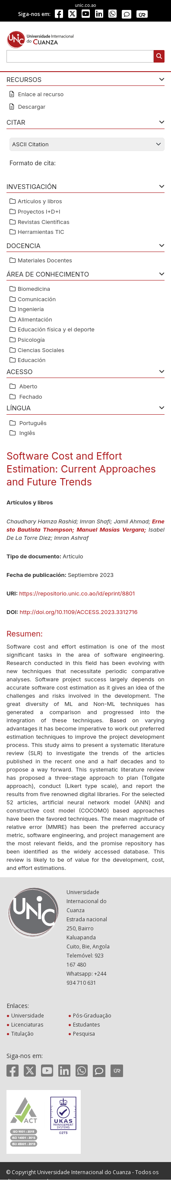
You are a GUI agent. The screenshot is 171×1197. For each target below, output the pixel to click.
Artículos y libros (40, 201)
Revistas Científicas (44, 221)
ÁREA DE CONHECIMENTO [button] (47, 274)
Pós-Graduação (93, 1015)
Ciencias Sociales (41, 349)
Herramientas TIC (41, 231)
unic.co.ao (85, 5)
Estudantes (87, 1024)
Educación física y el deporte (56, 329)
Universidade (28, 1015)
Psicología (31, 339)
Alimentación (35, 319)
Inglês (27, 432)
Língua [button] (18, 408)
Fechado (30, 396)
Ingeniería (31, 309)
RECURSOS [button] (23, 80)
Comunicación (37, 299)
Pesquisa (85, 1033)
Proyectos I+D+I (39, 211)
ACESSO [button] (19, 372)
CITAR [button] (15, 122)
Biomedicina (34, 288)
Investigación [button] (31, 187)
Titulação (23, 1033)
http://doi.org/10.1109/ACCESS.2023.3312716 (78, 611)
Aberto (28, 386)
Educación (31, 359)
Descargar (30, 106)
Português (33, 422)
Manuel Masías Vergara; (113, 529)
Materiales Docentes (45, 260)
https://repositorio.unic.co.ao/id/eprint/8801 (77, 593)
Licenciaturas (28, 1024)
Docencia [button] (23, 246)
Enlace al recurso (39, 94)
